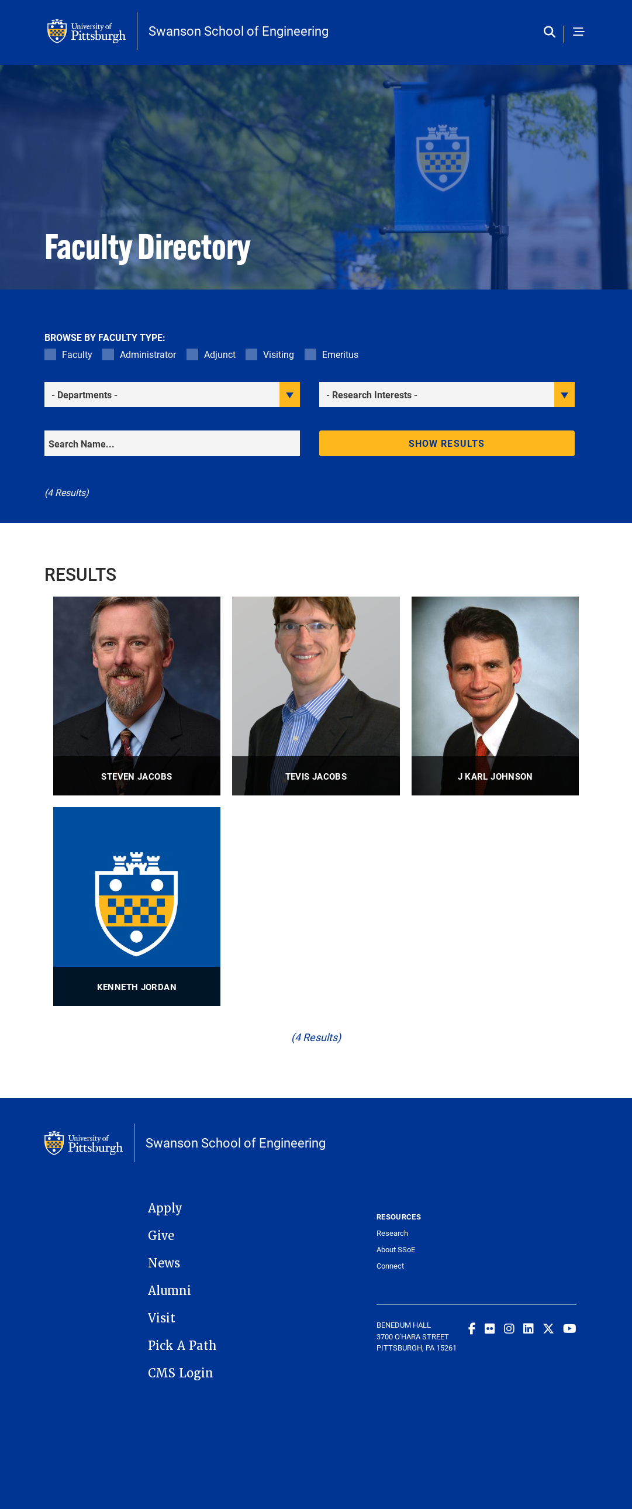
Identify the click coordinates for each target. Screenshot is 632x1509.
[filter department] (172, 394)
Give (161, 1235)
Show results (447, 443)
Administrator (148, 354)
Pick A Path (182, 1345)
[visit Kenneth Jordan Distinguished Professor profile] (137, 906)
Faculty (77, 354)
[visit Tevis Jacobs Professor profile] (316, 696)
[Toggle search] (552, 32)
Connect (390, 1266)
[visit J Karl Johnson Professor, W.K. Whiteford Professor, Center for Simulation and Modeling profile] (495, 696)
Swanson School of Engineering (238, 31)
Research (392, 1233)
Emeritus (340, 354)
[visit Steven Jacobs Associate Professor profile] (137, 696)
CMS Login (180, 1373)
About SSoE (396, 1250)
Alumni (169, 1290)
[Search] (172, 443)
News (164, 1263)
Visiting (278, 354)
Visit (161, 1318)
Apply (165, 1208)
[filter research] (447, 394)
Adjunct (220, 354)
